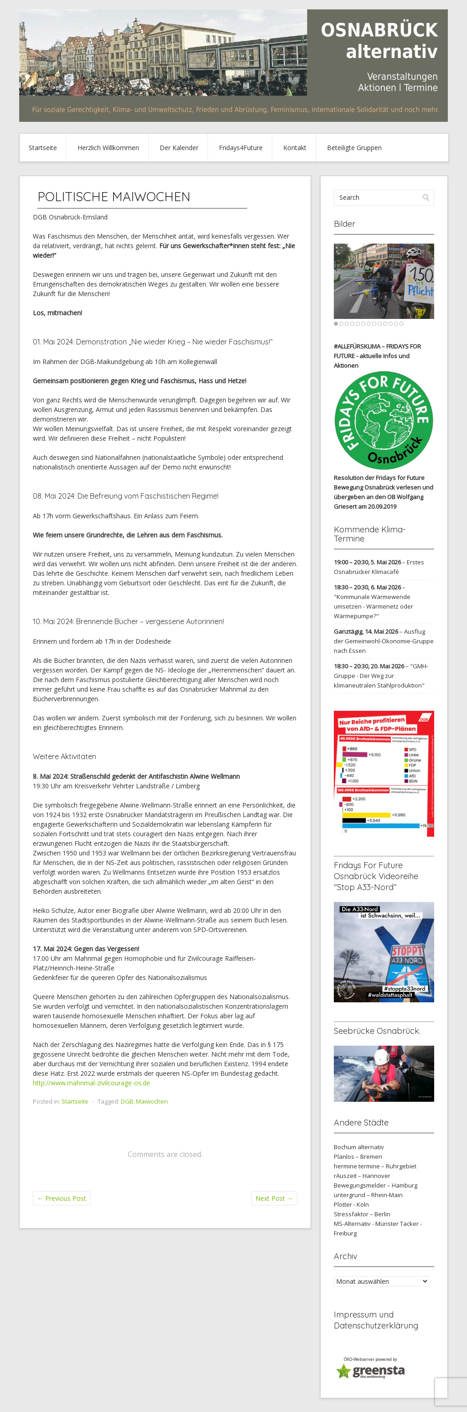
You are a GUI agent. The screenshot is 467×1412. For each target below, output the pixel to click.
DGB (127, 1101)
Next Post (274, 1198)
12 (396, 324)
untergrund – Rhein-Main (368, 1195)
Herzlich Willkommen (108, 147)
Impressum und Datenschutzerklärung (376, 1320)
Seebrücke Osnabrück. (377, 1031)
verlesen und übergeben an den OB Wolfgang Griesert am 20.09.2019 (383, 497)
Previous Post (61, 1198)
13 (402, 324)
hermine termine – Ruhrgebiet (375, 1166)
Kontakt (294, 147)
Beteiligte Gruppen (354, 147)
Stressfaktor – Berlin (362, 1214)
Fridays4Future (241, 147)
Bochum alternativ (359, 1147)
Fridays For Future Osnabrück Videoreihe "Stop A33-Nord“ (376, 876)
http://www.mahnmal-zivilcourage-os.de (91, 1083)
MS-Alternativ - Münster (366, 1223)
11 (391, 324)
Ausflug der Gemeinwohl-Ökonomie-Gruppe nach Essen (384, 641)
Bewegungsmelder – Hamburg (375, 1185)
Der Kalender (179, 147)
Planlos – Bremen (358, 1156)
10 (385, 324)
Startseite (43, 147)
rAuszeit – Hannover (362, 1176)
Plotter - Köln (351, 1204)
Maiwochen (152, 1101)
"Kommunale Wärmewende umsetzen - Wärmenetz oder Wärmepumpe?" (373, 606)
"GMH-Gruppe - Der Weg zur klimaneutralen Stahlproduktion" (381, 675)
